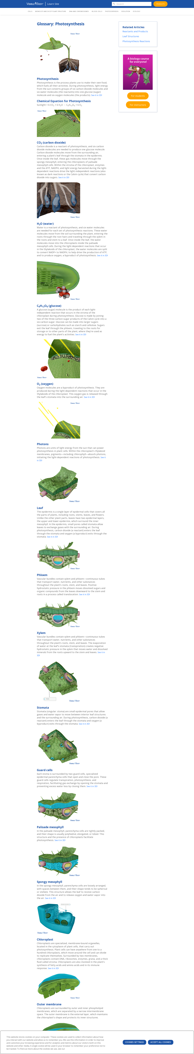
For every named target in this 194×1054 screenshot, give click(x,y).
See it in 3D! (97, 95)
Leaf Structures (131, 37)
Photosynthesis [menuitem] (111, 11)
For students (138, 98)
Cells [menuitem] (30, 11)
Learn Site (53, 3)
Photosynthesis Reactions (136, 42)
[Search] (131, 4)
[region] (97, 1042)
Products (160, 4)
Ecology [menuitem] (136, 11)
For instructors (138, 108)
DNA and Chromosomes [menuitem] (79, 11)
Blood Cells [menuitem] (97, 11)
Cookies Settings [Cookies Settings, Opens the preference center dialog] (134, 1042)
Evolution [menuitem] (125, 11)
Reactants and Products (135, 32)
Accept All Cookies (160, 1042)
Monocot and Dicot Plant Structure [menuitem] (50, 11)
